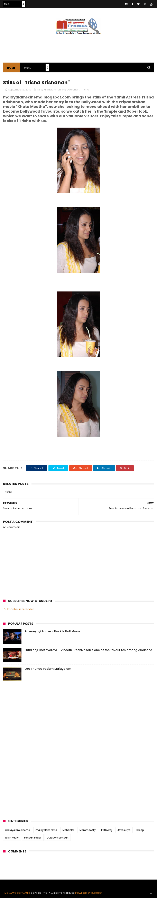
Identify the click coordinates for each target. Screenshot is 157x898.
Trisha (85, 89)
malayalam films (46, 830)
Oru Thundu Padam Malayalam (48, 669)
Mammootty (88, 830)
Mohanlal (68, 830)
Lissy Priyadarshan (49, 89)
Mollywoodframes (17, 893)
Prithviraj (106, 830)
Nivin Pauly (12, 837)
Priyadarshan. (71, 89)
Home (11, 68)
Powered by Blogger (88, 893)
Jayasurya (124, 830)
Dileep (140, 830)
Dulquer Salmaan (57, 837)
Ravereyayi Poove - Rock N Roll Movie (52, 631)
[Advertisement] (78, 46)
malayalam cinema (17, 830)
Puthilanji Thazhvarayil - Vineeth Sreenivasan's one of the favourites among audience (88, 650)
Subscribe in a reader (19, 609)
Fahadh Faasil (32, 837)
